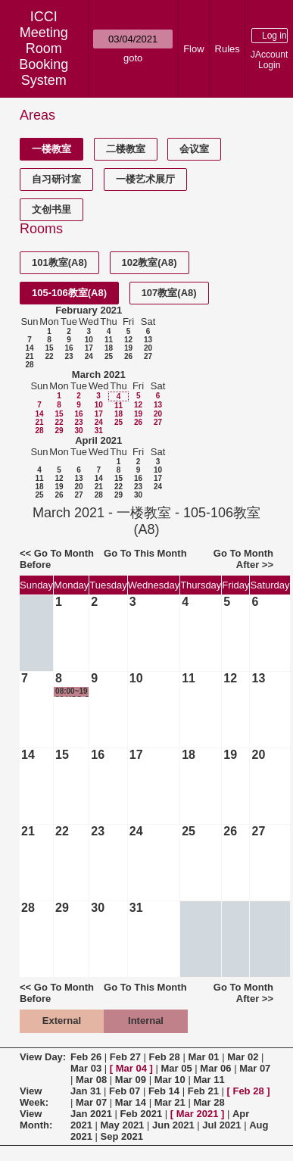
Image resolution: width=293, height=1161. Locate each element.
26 (128, 356)
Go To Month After (243, 559)
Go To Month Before (57, 559)
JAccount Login (269, 59)
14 (29, 348)
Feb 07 (124, 1091)
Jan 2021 (91, 1113)
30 (78, 430)
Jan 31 (85, 1091)
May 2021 (123, 1125)
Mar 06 (215, 1068)
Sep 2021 (122, 1136)
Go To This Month (145, 553)
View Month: (36, 1119)
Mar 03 (85, 1068)
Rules (227, 49)
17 (89, 348)
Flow (193, 49)
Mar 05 (176, 1068)
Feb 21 (203, 1091)
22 (49, 356)
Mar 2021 (197, 1113)
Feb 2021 (141, 1113)
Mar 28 (208, 1102)
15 (49, 348)
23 (68, 356)
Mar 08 (91, 1079)
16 (68, 348)
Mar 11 (208, 1079)
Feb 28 (164, 1057)
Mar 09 (130, 1079)
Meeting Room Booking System (43, 56)
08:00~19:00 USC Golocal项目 (72, 692)
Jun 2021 (173, 1125)
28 (29, 364)
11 (108, 340)
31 (99, 430)
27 (148, 356)
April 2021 (98, 440)
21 (29, 356)
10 (89, 340)
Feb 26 (85, 1057)
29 (59, 430)
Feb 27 (125, 1057)
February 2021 (88, 310)
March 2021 (99, 374)
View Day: (43, 1057)
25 (108, 356)
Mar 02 (242, 1057)
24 (89, 356)
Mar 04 (131, 1068)
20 (148, 348)
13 (148, 340)
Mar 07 (254, 1068)
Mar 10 (169, 1079)
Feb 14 (163, 1091)
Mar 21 (169, 1102)
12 (128, 340)
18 (108, 348)
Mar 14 (130, 1102)
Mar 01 (203, 1057)
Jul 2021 (221, 1125)
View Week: (34, 1096)
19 (128, 348)
